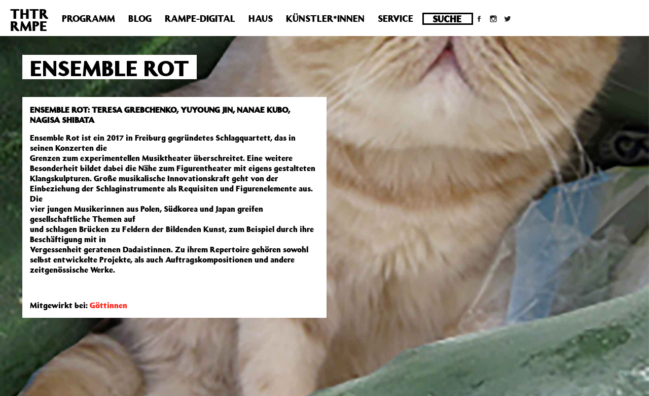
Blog (140, 18)
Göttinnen (108, 305)
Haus (260, 18)
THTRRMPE (29, 20)
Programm (88, 18)
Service (395, 18)
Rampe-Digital (200, 18)
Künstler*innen (325, 18)
